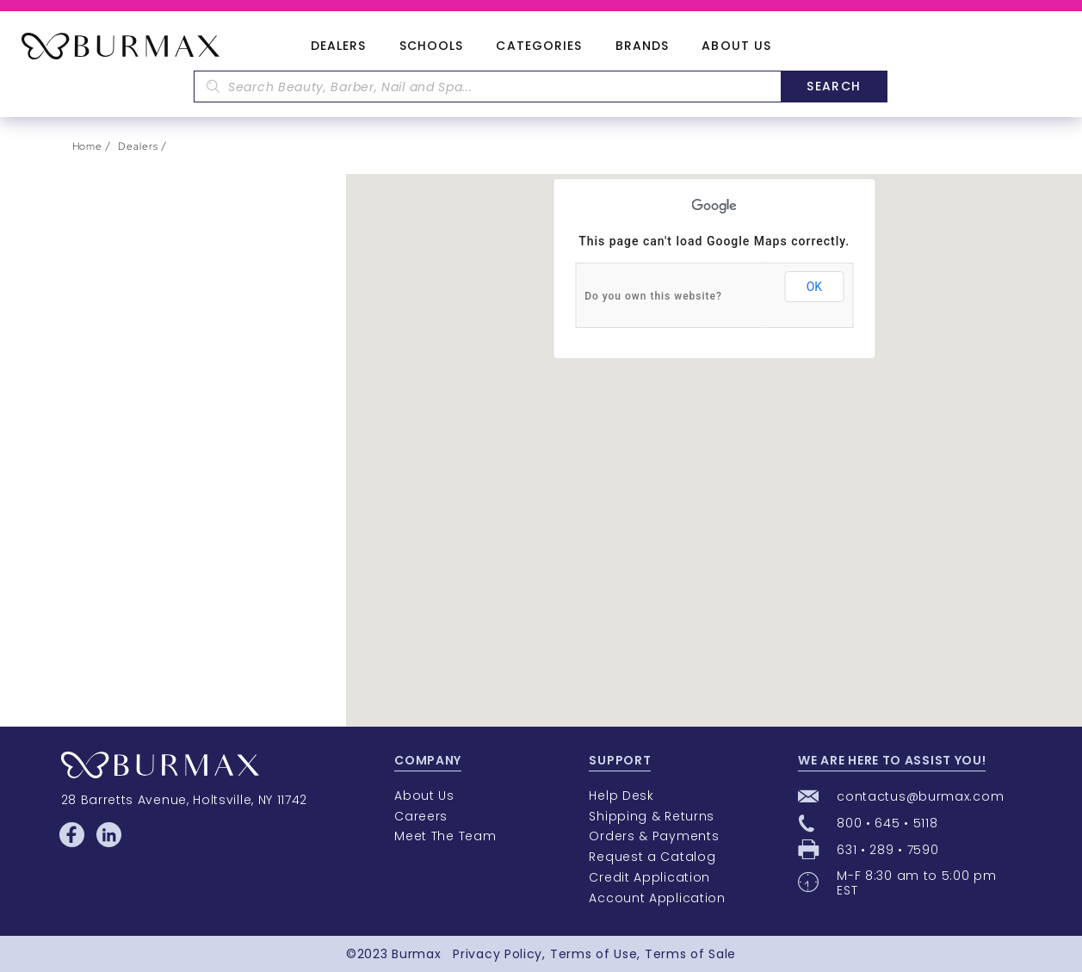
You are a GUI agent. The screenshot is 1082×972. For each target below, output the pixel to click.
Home (87, 146)
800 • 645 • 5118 (887, 823)
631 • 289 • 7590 (887, 849)
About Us (736, 46)
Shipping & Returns (651, 816)
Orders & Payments (654, 836)
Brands (642, 46)
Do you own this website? (653, 296)
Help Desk (621, 795)
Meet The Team (445, 836)
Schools (431, 46)
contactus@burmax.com (920, 796)
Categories (539, 46)
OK (814, 287)
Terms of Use (593, 954)
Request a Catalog (652, 856)
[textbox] (487, 86)
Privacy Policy (497, 954)
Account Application (657, 898)
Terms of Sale (690, 954)
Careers (421, 816)
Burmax (416, 954)
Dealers (339, 46)
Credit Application (649, 877)
